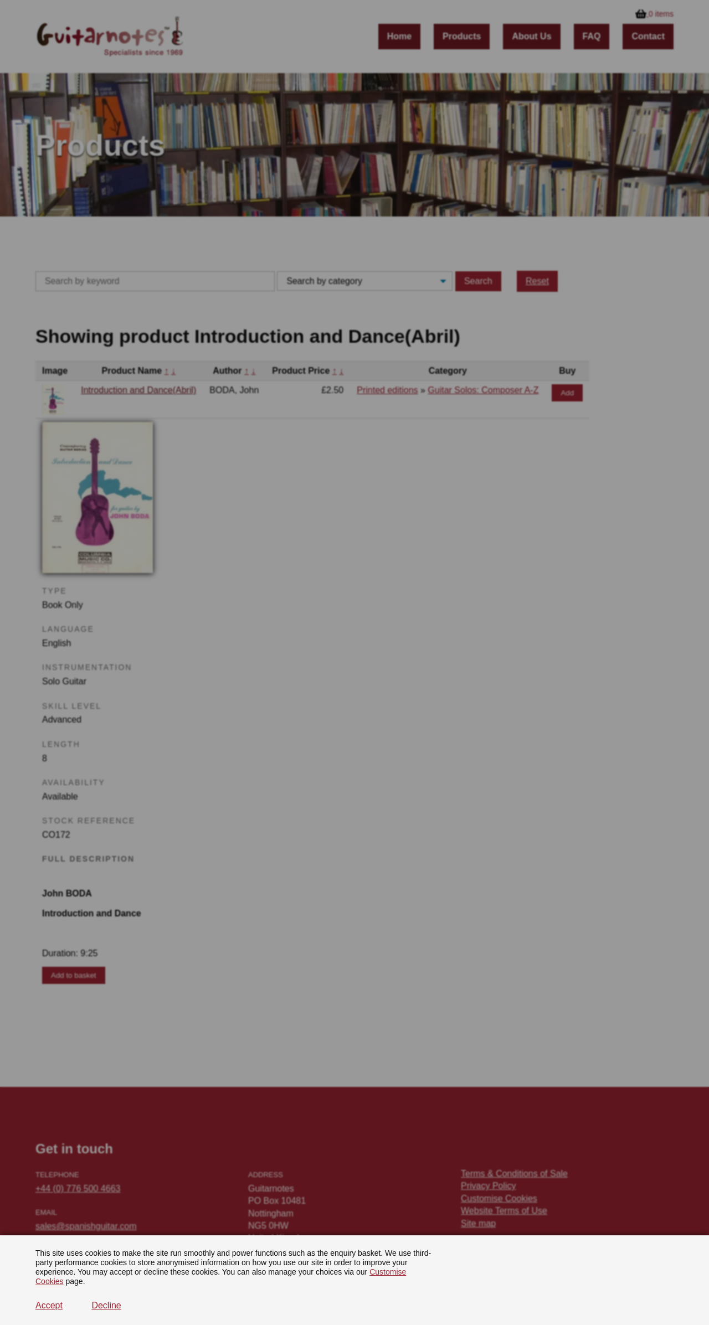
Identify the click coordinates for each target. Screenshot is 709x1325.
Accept (49, 1305)
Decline (106, 1305)
